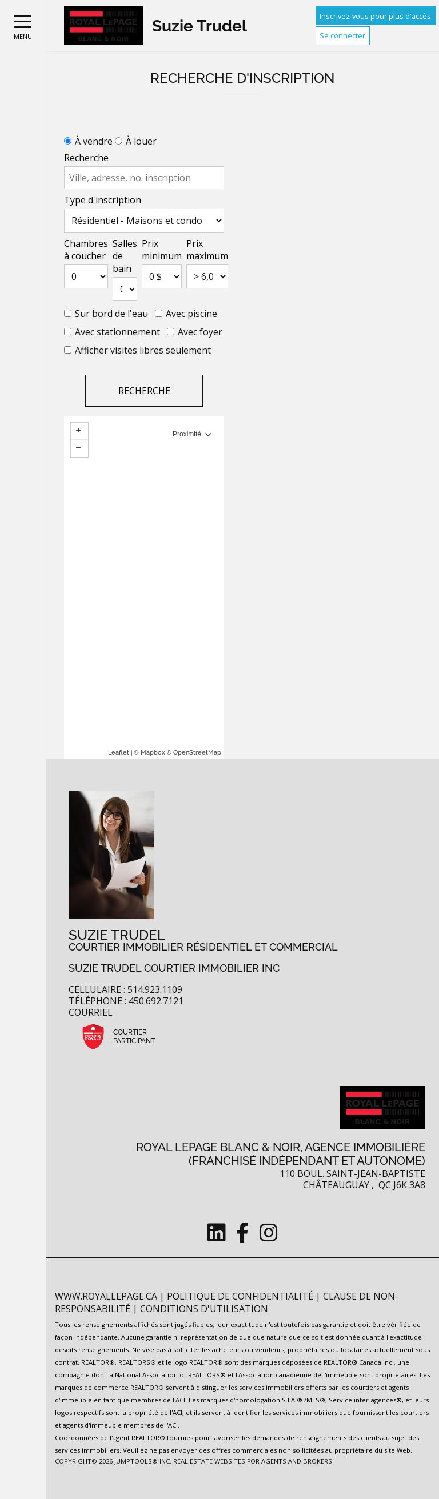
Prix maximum (207, 249)
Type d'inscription (102, 200)
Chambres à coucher (86, 249)
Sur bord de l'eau (111, 313)
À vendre (94, 141)
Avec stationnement (117, 332)
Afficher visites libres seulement (143, 350)
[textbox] (144, 177)
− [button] (79, 448)
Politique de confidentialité (241, 1296)
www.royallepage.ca (106, 1296)
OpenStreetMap (197, 752)
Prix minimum (162, 249)
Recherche (86, 157)
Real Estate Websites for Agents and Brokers (252, 1461)
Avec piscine (191, 313)
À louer (141, 141)
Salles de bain (125, 256)
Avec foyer (200, 332)
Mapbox (153, 752)
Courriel (91, 1013)
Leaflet (118, 752)
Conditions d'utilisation (204, 1308)
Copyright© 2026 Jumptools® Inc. (113, 1461)
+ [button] (79, 431)
